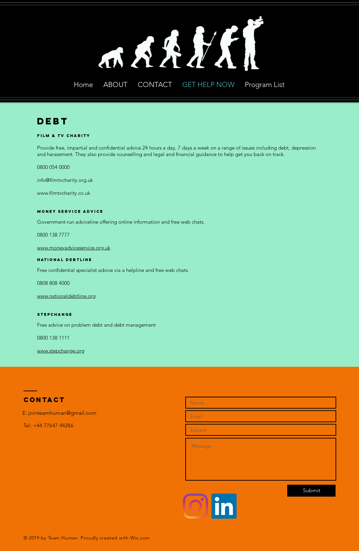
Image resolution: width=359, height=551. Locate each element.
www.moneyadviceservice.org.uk (73, 247)
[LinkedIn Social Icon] (224, 506)
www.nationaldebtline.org (66, 296)
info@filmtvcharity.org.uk (65, 180)
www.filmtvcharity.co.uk (63, 193)
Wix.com (140, 538)
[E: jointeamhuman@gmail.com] (59, 413)
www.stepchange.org (60, 350)
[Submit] (311, 491)
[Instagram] (195, 506)
